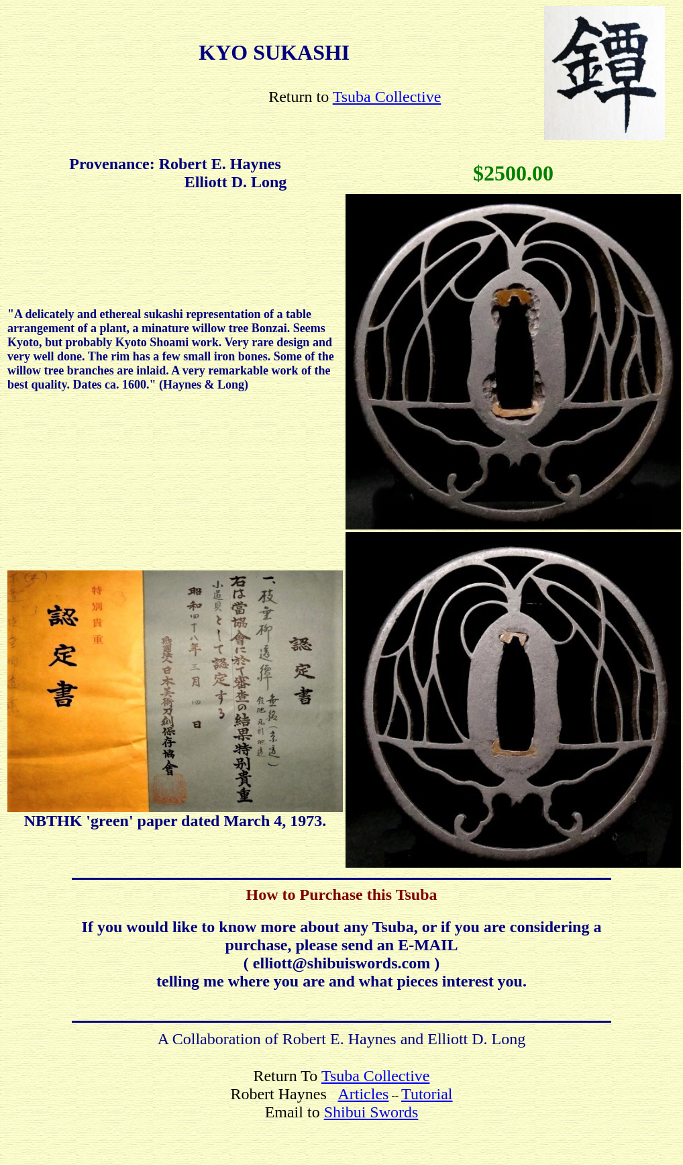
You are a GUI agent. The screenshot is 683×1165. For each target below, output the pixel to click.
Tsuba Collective (387, 96)
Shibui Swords (371, 1112)
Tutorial (426, 1094)
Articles (362, 1094)
